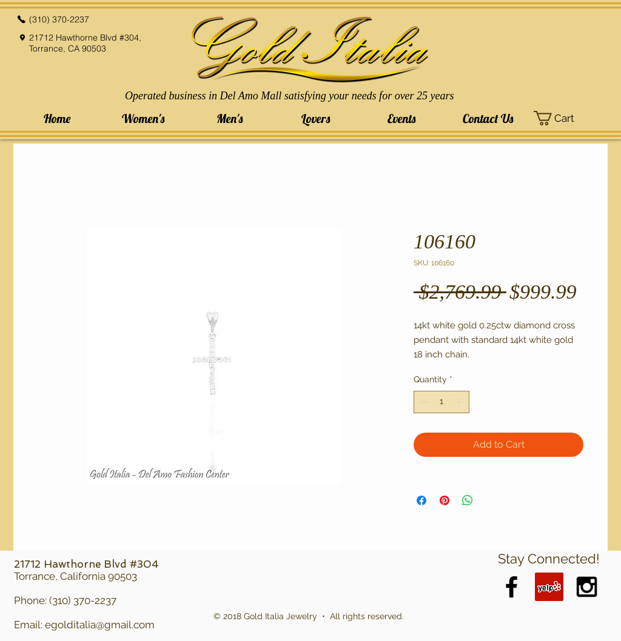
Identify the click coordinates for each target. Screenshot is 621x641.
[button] (143, 118)
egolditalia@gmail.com (100, 625)
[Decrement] (423, 402)
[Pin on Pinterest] (444, 500)
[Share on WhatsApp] (467, 500)
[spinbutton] (441, 402)
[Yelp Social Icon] (549, 587)
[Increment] (460, 402)
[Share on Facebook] (421, 500)
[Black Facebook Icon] (511, 587)
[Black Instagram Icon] (586, 587)
